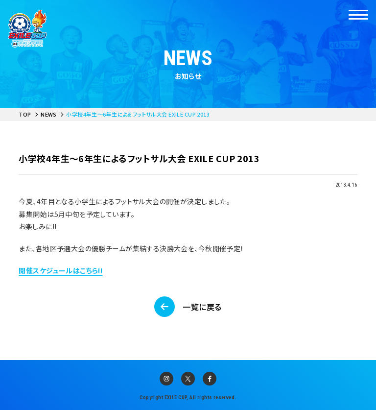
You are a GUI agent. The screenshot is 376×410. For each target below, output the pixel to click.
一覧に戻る (202, 307)
